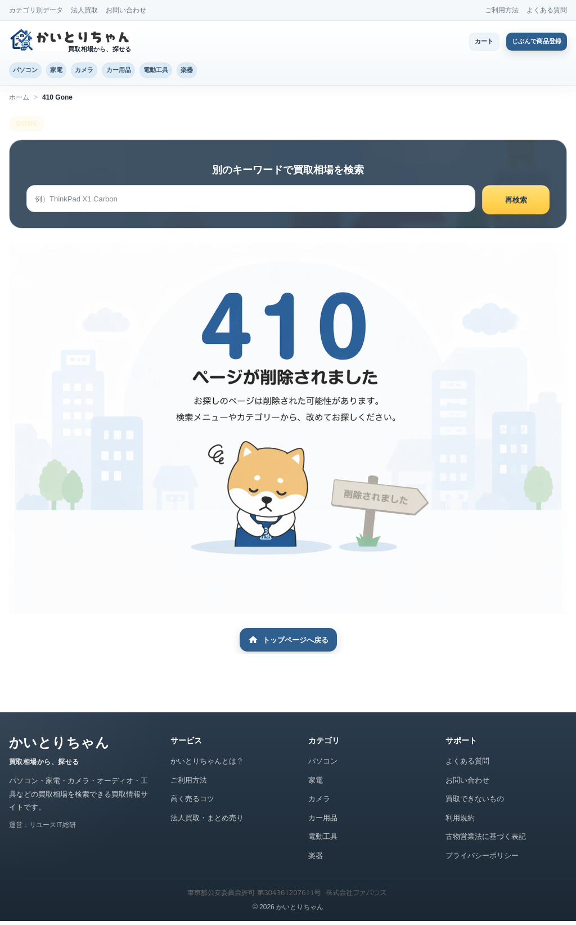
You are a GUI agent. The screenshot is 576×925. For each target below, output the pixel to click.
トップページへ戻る (288, 644)
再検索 (516, 203)
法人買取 (84, 10)
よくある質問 (546, 10)
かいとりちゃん (59, 746)
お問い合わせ (126, 10)
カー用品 (158, 72)
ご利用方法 (502, 10)
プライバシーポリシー (482, 859)
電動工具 (207, 72)
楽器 (249, 72)
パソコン (31, 72)
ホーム (19, 101)
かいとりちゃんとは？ (207, 765)
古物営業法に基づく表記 (486, 840)
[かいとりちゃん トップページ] (72, 39)
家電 (73, 72)
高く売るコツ (192, 802)
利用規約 (460, 821)
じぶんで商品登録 (529, 41)
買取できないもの (475, 802)
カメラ (112, 72)
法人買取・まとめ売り (207, 821)
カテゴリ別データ (36, 10)
